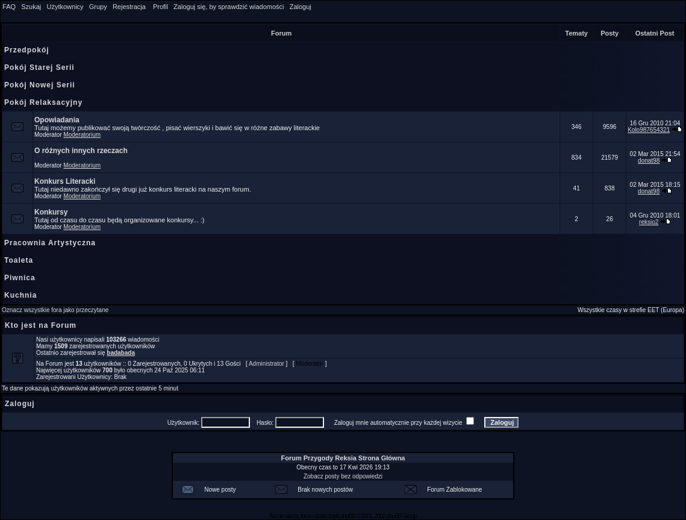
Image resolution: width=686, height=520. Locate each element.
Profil (160, 6)
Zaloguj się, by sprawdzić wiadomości (228, 6)
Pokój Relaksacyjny (43, 102)
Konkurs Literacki (64, 181)
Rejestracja (129, 6)
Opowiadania (57, 120)
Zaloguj (300, 6)
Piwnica (20, 278)
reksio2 (648, 222)
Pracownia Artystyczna (50, 243)
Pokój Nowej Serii (39, 85)
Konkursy (50, 212)
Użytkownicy (64, 6)
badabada (121, 352)
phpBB (347, 516)
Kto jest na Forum (40, 325)
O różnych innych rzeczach (81, 150)
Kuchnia (20, 295)
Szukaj (31, 6)
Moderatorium (82, 134)
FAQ (9, 6)
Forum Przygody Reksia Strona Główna (343, 458)
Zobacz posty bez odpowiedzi (343, 476)
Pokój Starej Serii (39, 67)
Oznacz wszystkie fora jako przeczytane (55, 310)
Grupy (98, 6)
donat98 (648, 160)
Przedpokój (26, 50)
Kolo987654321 (649, 130)
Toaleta (18, 260)
